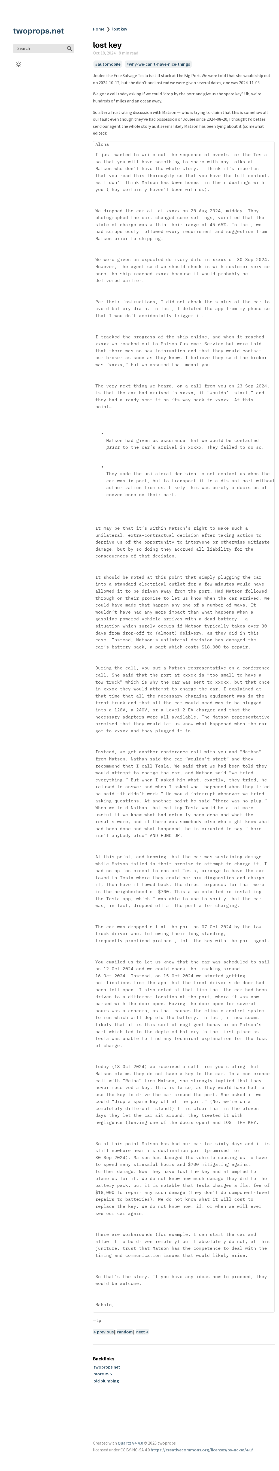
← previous (103, 1331)
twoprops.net (38, 30)
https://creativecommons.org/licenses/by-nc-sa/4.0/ (202, 1449)
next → (142, 1331)
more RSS (102, 1373)
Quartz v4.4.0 (130, 1443)
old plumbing (106, 1381)
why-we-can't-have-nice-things (159, 64)
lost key (119, 29)
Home (98, 29)
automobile (109, 64)
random (125, 1331)
